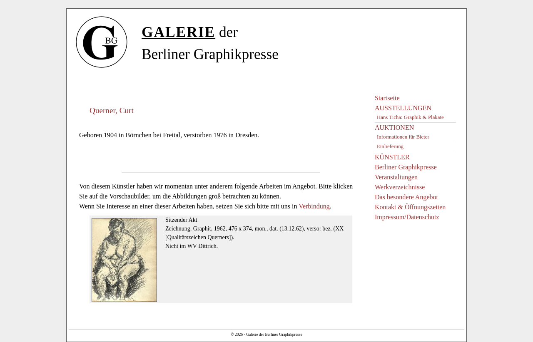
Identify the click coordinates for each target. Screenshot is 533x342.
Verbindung (314, 206)
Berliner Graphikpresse (406, 167)
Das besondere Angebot (406, 197)
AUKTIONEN (394, 127)
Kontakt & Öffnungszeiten (410, 207)
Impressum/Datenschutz (407, 217)
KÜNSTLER (392, 157)
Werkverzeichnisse (400, 187)
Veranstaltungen (396, 177)
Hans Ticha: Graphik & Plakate (410, 117)
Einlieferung (390, 146)
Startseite (387, 98)
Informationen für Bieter (403, 137)
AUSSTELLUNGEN (403, 108)
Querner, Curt (112, 110)
